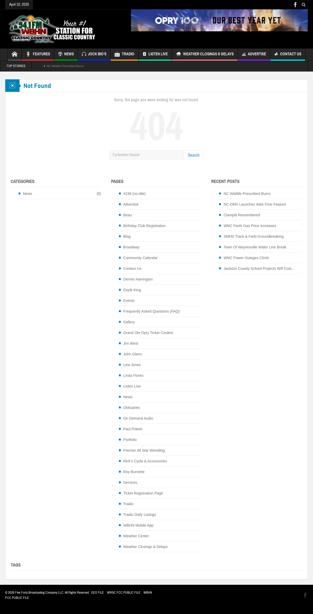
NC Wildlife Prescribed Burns (65, 66)
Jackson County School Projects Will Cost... (259, 268)
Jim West (130, 343)
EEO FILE (97, 593)
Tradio (128, 504)
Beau (127, 215)
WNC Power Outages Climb (246, 258)
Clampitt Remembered (242, 215)
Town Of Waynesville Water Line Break (255, 247)
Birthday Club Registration (144, 226)
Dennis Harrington (138, 279)
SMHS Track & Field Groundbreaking (254, 236)
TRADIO (124, 55)
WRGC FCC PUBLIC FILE (123, 593)
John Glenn (132, 354)
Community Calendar (140, 258)
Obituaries (131, 408)
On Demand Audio (138, 418)
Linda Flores (133, 375)
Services (130, 482)
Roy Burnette (134, 472)
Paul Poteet (132, 429)
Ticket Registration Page (143, 493)
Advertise (254, 55)
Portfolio (130, 440)
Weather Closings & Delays (205, 55)
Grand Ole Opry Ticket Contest (148, 333)
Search (194, 155)
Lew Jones (132, 365)
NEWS (66, 55)
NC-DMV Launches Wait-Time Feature (255, 204)
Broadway (131, 247)
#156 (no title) (134, 194)
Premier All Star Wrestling (144, 450)
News (27, 194)
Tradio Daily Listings (139, 514)
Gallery (129, 322)
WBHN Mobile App (138, 525)
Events (129, 301)
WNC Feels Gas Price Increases (250, 226)
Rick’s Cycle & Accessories (145, 461)
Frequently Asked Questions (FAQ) (151, 311)
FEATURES (38, 55)
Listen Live (155, 55)
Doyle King (132, 290)
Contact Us (287, 55)
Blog (127, 236)
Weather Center (136, 536)
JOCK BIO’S (94, 55)
